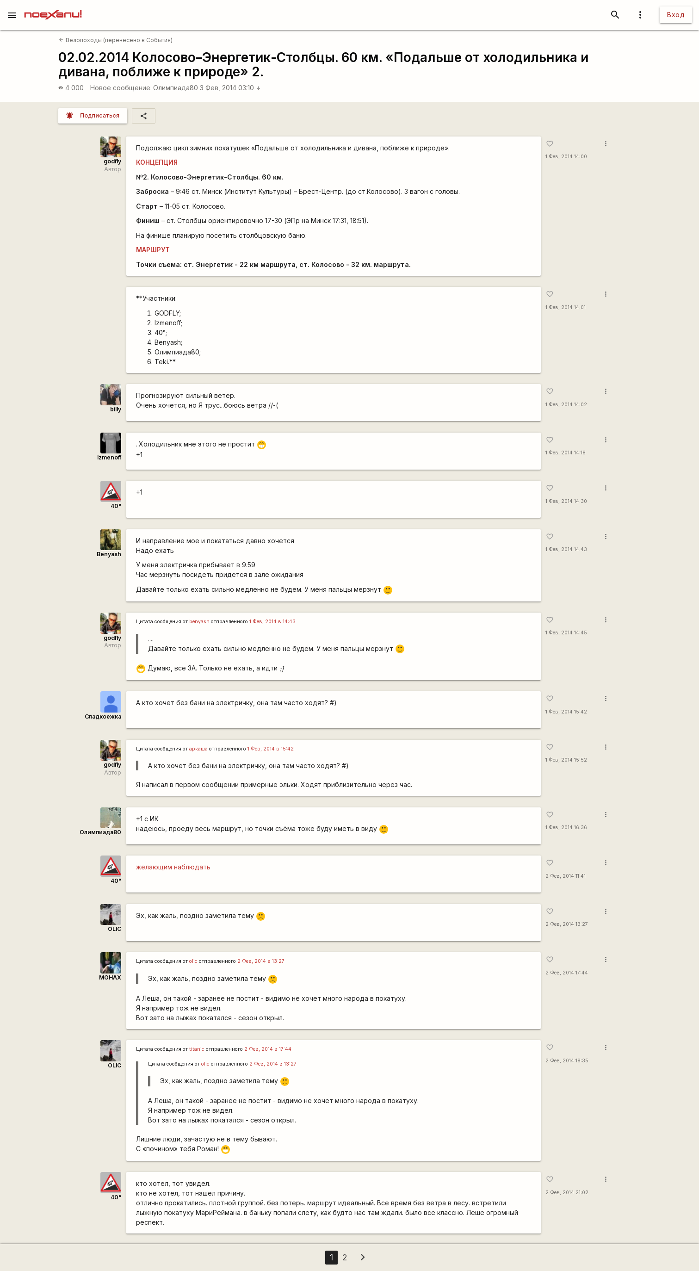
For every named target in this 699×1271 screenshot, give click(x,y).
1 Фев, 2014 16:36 (566, 828)
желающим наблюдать (173, 867)
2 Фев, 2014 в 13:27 (261, 961)
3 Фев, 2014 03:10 (230, 88)
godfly (112, 161)
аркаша (198, 749)
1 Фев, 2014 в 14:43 (272, 622)
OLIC (114, 928)
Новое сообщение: (121, 88)
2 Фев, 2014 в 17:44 (267, 1049)
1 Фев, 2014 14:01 (565, 307)
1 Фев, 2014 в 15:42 (270, 749)
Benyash (109, 554)
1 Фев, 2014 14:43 (566, 549)
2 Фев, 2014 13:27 (566, 924)
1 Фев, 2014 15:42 (566, 712)
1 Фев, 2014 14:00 (566, 157)
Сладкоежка (103, 716)
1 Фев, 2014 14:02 (566, 405)
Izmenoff (109, 457)
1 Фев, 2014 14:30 (566, 501)
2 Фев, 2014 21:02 (566, 1193)
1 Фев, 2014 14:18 (565, 453)
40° (116, 505)
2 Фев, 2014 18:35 (566, 1061)
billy (115, 409)
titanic (196, 1049)
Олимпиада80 (175, 88)
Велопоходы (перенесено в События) (115, 40)
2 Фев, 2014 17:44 (566, 973)
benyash (199, 622)
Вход (676, 15)
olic (193, 961)
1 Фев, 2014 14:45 (566, 633)
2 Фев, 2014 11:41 (565, 876)
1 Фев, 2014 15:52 (566, 760)
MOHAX (110, 977)
